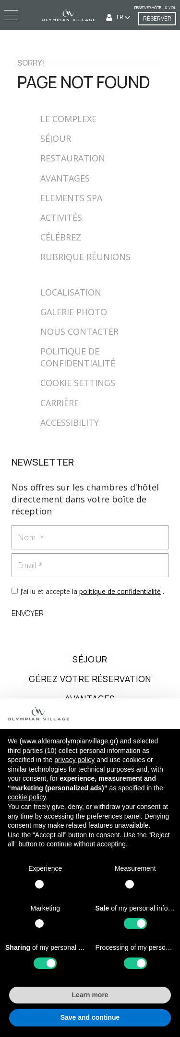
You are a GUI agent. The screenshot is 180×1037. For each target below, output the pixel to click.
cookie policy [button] (27, 797)
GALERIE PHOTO (73, 312)
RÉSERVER (157, 18)
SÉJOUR (55, 138)
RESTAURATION (72, 158)
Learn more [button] (90, 995)
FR (120, 17)
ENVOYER (28, 613)
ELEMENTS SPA (71, 198)
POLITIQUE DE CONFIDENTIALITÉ (77, 357)
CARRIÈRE (59, 403)
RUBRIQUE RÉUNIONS (85, 256)
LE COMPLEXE (68, 119)
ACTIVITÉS (61, 217)
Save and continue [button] (90, 1017)
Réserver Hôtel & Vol (155, 7)
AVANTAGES (65, 178)
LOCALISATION (70, 292)
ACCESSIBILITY (69, 422)
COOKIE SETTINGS (77, 382)
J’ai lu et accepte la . (92, 591)
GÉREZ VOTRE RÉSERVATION (90, 678)
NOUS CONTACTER (79, 331)
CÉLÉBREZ (60, 237)
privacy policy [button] (74, 760)
